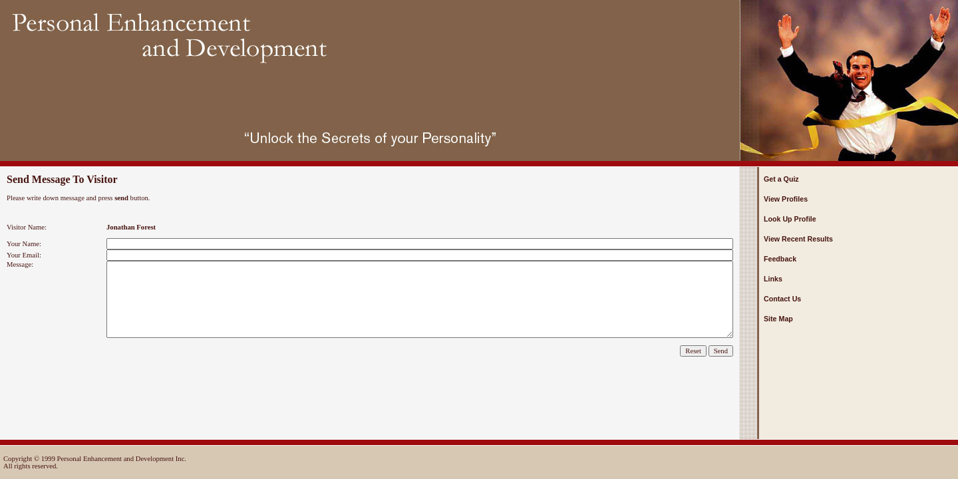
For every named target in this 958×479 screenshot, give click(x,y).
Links (773, 279)
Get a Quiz (781, 179)
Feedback (780, 259)
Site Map (778, 319)
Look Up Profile (790, 219)
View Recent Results (798, 239)
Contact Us (782, 299)
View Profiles (786, 199)
